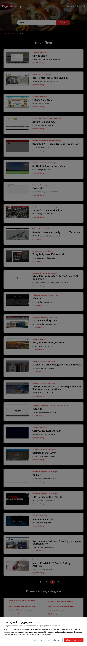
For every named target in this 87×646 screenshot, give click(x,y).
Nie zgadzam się (54, 640)
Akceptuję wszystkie (73, 640)
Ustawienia (38, 640)
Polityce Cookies (45, 635)
